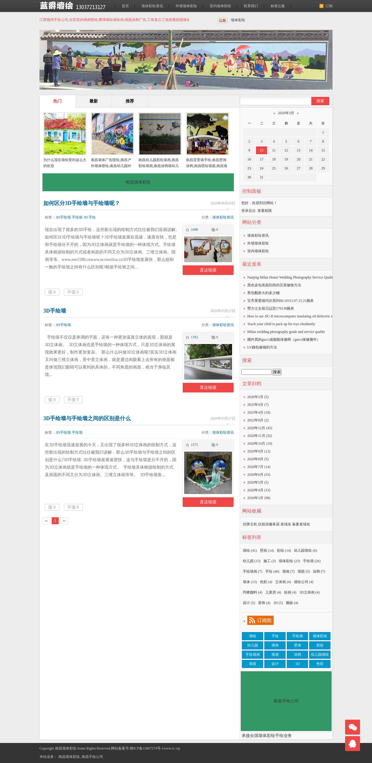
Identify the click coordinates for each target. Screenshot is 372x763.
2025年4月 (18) (258, 412)
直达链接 (208, 270)
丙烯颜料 (252, 592)
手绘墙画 (252, 571)
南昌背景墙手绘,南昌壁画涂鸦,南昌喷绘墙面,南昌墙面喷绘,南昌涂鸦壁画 (206, 166)
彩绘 (284, 550)
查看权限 (264, 211)
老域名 (285, 524)
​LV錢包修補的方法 (262, 347)
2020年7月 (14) (258, 467)
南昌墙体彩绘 (69, 757)
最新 (93, 101)
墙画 (288, 571)
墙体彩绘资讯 (152, 6)
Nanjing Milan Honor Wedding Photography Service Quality (291, 277)
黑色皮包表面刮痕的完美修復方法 (274, 285)
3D (85, 217)
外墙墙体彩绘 (186, 6)
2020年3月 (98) (258, 498)
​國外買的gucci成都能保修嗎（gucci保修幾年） (283, 339)
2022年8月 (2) (258, 420)
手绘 (92, 217)
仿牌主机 (250, 524)
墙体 (250, 582)
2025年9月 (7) (258, 405)
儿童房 (273, 592)
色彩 (266, 582)
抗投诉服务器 (269, 524)
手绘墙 (77, 217)
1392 (194, 337)
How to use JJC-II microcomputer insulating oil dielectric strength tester (299, 316)
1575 (194, 445)
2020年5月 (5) (258, 482)
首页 (125, 6)
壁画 (267, 550)
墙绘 (250, 550)
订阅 (329, 6)
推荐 (130, 101)
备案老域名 (301, 524)
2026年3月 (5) (258, 397)
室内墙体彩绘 (220, 6)
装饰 (264, 603)
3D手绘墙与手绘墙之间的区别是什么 (87, 418)
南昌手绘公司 (92, 757)
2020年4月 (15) (258, 490)
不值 (73, 292)
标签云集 (278, 6)
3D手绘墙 (63, 217)
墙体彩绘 (238, 20)
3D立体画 (309, 592)
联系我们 (251, 6)
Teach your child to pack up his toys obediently (281, 324)
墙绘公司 (303, 582)
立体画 (283, 582)
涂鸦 (319, 571)
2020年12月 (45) (259, 428)
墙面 (304, 571)
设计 (249, 603)
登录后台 (248, 211)
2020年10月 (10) (259, 443)
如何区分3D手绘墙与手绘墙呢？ (81, 203)
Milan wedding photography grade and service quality (286, 332)
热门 (57, 101)
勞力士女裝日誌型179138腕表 (270, 308)
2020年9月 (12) (258, 451)
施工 (269, 561)
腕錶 (292, 603)
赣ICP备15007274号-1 (147, 748)
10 (261, 150)
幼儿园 (251, 561)
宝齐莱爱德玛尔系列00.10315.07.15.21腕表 (280, 301)
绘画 (290, 592)
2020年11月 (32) (259, 436)
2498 (194, 229)
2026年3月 (286, 113)
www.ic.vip (172, 748)
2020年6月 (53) (258, 475)
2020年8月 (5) (258, 459)
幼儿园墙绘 (305, 550)
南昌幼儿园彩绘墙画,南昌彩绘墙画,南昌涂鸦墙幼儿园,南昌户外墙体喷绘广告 (158, 166)
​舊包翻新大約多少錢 (263, 293)
